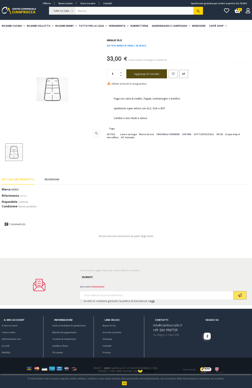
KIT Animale (127, 147)
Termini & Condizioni (64, 349)
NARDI (15, 199)
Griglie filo (114, 50)
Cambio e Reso (60, 355)
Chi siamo (57, 362)
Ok (124, 383)
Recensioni (52, 189)
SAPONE (186, 144)
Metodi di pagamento (64, 342)
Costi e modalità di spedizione (69, 335)
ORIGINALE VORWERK (168, 144)
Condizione (10, 216)
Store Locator (88, 3)
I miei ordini (8, 342)
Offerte (47, 3)
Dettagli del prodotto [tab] (18, 189)
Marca (6, 199)
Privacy (107, 362)
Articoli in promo (112, 342)
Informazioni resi (11, 349)
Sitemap (107, 349)
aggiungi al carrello (144, 84)
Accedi (5, 355)
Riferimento (10, 206)
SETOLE (111, 144)
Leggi (151, 311)
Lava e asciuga (128, 144)
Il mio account (9, 335)
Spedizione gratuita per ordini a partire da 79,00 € (219, 3)
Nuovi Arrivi (109, 335)
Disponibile (9, 212)
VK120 (219, 144)
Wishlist (6, 362)
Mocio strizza (146, 144)
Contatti (107, 3)
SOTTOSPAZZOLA (204, 144)
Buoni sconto (65, 3)
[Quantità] (113, 84)
